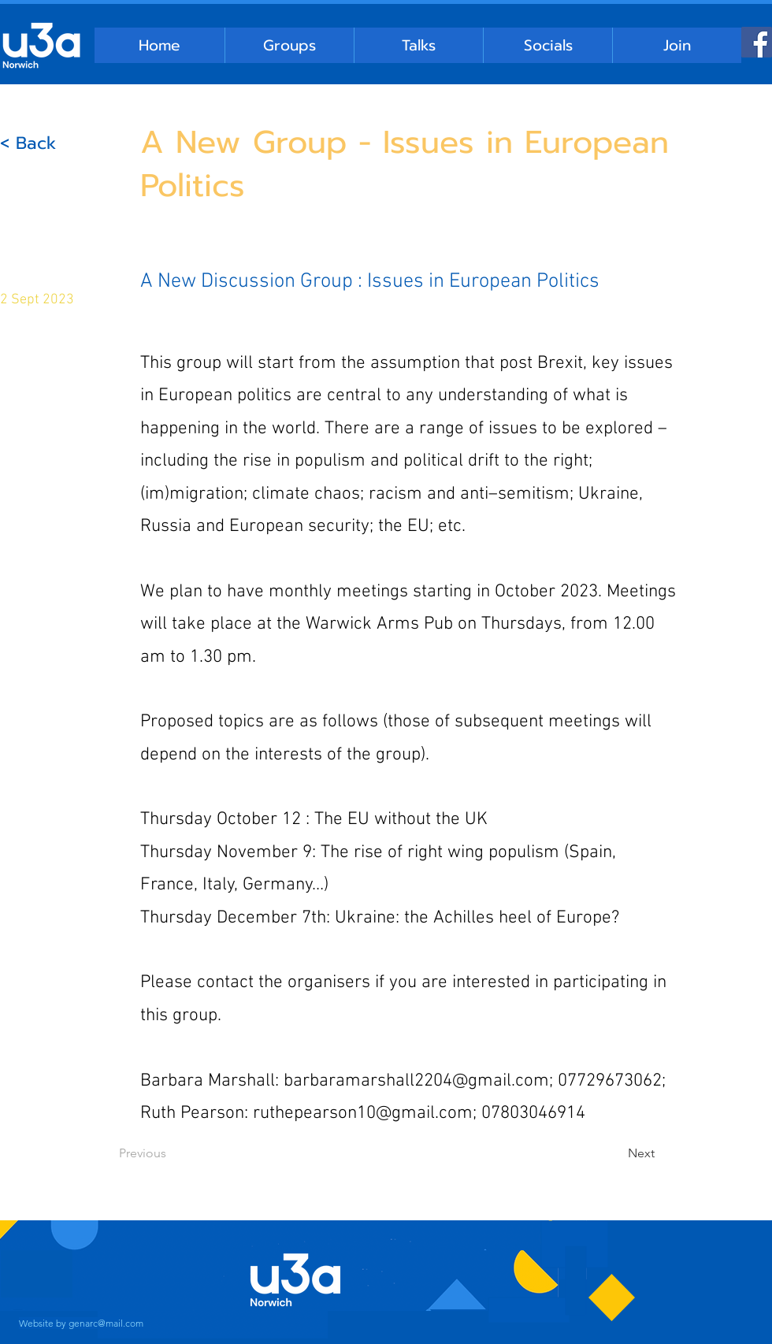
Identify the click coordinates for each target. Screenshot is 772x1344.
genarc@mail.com (106, 1323)
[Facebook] (756, 42)
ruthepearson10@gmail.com (363, 1113)
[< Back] (52, 144)
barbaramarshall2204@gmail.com (416, 1081)
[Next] (615, 1153)
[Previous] (171, 1153)
